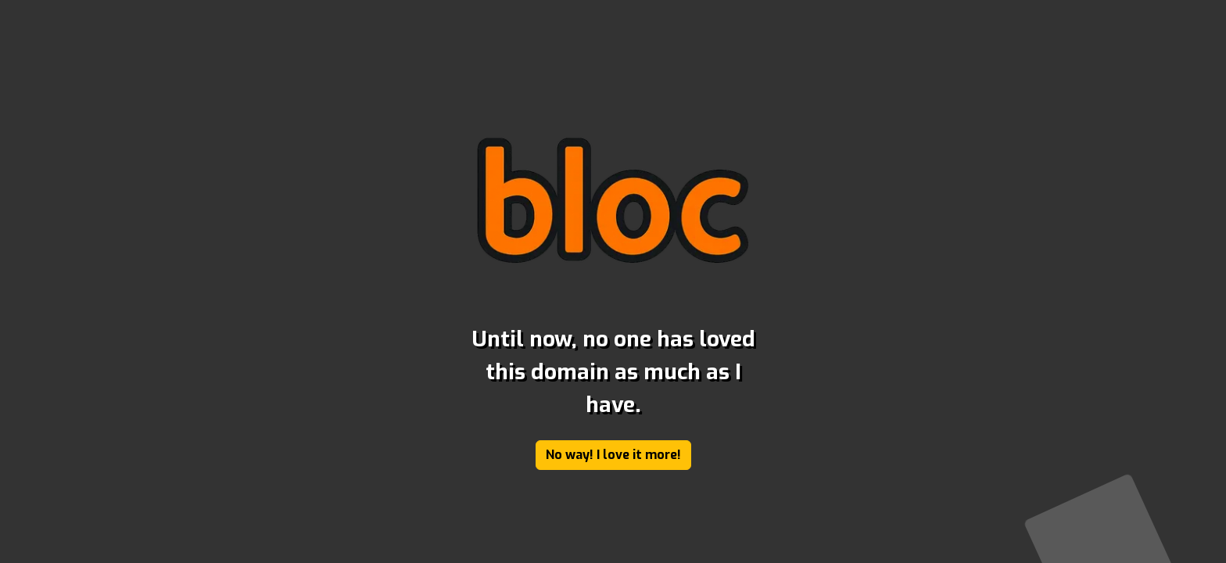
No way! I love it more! (613, 454)
